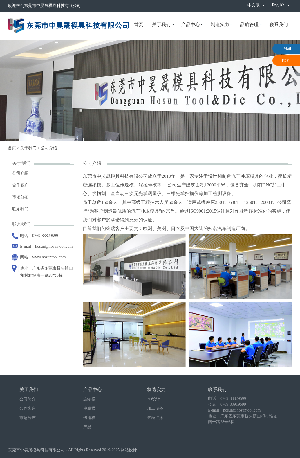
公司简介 (27, 399)
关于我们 (161, 24)
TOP (285, 60)
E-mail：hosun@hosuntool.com (46, 246)
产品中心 (190, 24)
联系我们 (278, 24)
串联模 (89, 408)
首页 (138, 24)
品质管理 (249, 24)
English (278, 5)
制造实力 (220, 24)
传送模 (89, 418)
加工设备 (155, 408)
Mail (287, 48)
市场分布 (20, 197)
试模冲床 (155, 418)
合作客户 (20, 185)
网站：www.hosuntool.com (43, 257)
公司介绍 (49, 148)
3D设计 (153, 399)
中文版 (253, 5)
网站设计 (129, 450)
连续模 (89, 399)
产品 (87, 427)
